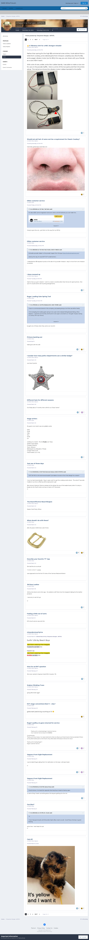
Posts (4, 57)
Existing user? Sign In (72, 3)
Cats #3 (30, 839)
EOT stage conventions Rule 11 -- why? (41, 704)
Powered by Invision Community (44, 931)
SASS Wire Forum (8, 3)
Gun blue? (30, 804)
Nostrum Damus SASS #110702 (54, 471)
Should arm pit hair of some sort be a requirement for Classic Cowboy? (53, 139)
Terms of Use (22, 938)
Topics (4, 54)
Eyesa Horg (48, 786)
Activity (11, 8)
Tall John (46, 209)
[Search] (68, 8)
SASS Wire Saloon (33, 47)
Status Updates (7, 43)
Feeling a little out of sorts (37, 614)
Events (4, 64)
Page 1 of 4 (46, 39)
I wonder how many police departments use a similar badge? (49, 356)
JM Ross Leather (33, 584)
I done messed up (33, 274)
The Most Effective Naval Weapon (39, 502)
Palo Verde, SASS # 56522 (51, 249)
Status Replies (6, 46)
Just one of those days (35, 463)
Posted (35, 50)
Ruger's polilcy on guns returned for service (43, 723)
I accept (83, 937)
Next (36, 39)
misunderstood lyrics (35, 632)
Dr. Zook (46, 812)
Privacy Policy (41, 928)
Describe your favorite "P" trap (38, 559)
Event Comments (7, 67)
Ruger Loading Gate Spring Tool (39, 296)
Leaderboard (19, 8)
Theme (33, 928)
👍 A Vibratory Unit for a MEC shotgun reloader (44, 46)
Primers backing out (34, 337)
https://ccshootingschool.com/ (71, 253)
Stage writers (32, 419)
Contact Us (49, 928)
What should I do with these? (38, 520)
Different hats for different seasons (40, 400)
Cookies (56, 928)
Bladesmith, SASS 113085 (51, 305)
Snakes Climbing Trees (35, 685)
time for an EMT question (36, 667)
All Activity (5, 36)
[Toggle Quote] (29, 209)
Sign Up (84, 3)
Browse (4, 8)
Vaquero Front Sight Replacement (39, 754)
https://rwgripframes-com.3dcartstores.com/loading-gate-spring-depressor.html (50, 319)
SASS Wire (31, 202)
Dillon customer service (36, 201)
